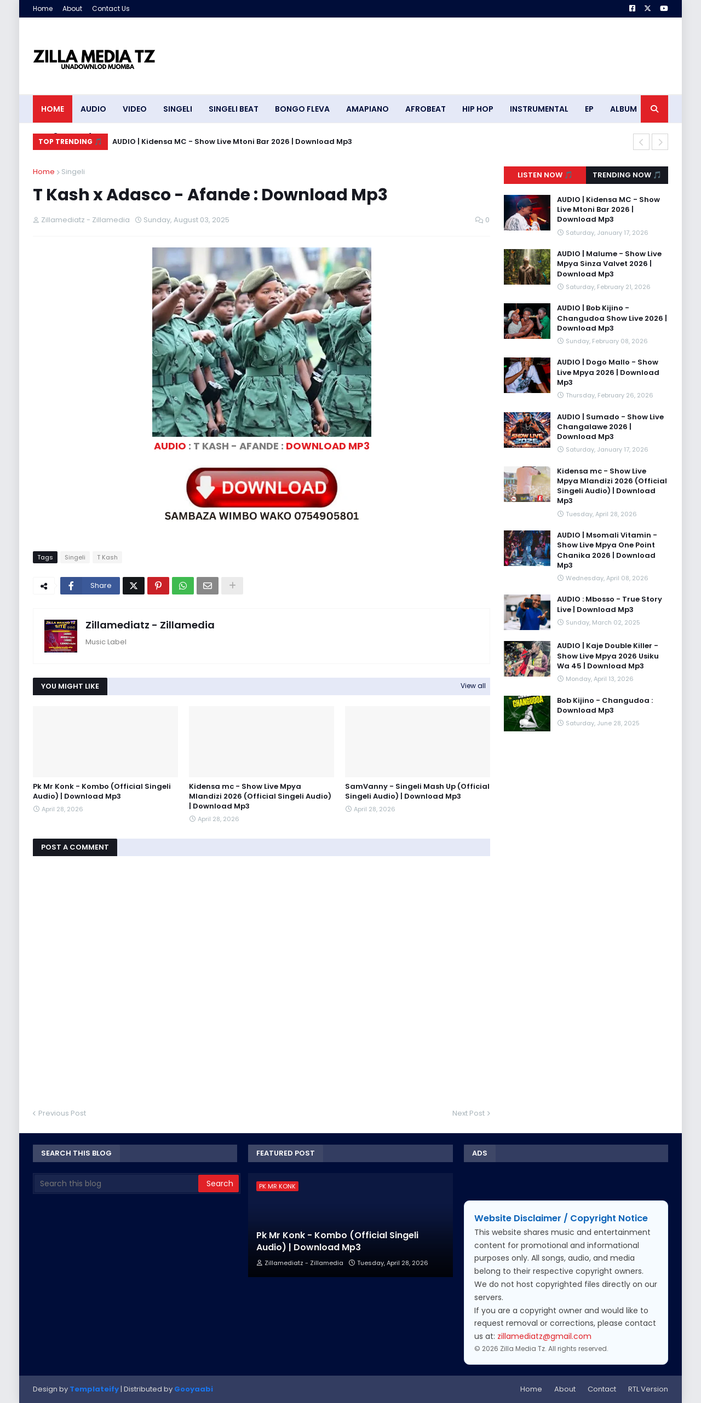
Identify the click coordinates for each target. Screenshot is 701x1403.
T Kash (107, 557)
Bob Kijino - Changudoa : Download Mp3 (605, 705)
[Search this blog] (116, 1183)
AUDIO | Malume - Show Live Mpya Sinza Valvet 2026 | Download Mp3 (609, 264)
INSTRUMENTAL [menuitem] (539, 108)
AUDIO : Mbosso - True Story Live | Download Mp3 (609, 604)
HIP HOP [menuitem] (477, 108)
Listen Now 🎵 (545, 175)
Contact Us (111, 8)
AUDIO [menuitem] (93, 108)
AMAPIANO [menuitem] (367, 108)
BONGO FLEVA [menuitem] (302, 108)
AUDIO (170, 446)
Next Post (468, 1113)
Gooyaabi (193, 1389)
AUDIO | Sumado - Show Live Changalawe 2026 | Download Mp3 (610, 427)
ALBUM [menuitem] (623, 108)
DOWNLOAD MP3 (328, 446)
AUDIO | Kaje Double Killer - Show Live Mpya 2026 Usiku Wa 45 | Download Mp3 (608, 656)
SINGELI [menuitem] (177, 108)
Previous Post (62, 1113)
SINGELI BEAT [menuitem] (233, 108)
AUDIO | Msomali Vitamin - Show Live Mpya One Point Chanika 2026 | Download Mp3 (607, 550)
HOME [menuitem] (52, 108)
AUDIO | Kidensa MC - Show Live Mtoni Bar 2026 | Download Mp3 (232, 141)
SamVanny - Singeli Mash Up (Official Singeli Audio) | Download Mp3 (417, 791)
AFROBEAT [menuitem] (425, 108)
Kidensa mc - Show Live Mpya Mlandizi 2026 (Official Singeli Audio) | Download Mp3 (260, 796)
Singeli (73, 171)
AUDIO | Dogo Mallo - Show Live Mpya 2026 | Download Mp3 (608, 372)
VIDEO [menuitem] (135, 108)
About (72, 8)
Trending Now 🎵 (627, 175)
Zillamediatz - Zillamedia (150, 625)
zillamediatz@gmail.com (544, 1336)
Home (43, 8)
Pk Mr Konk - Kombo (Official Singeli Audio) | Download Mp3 (102, 791)
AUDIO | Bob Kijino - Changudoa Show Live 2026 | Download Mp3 (612, 318)
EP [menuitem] (589, 108)
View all (473, 685)
